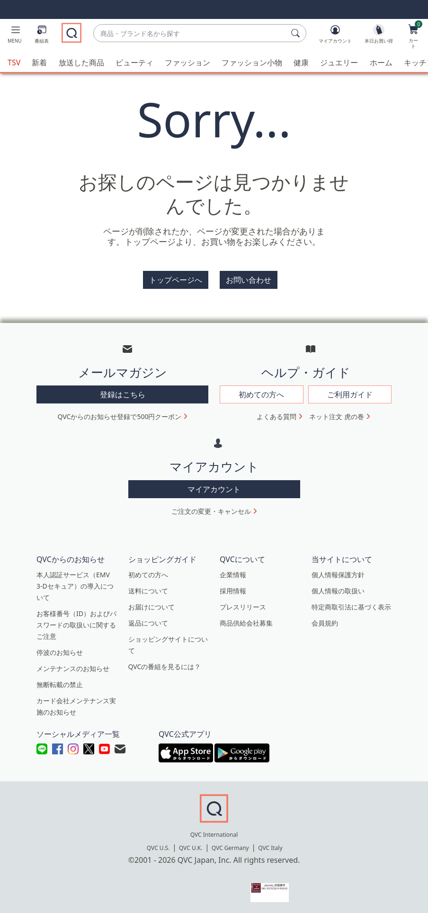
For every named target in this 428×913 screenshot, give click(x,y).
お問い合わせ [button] (248, 280)
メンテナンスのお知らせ (72, 667)
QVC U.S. (158, 847)
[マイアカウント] (335, 36)
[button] (15, 36)
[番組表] (42, 36)
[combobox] (190, 33)
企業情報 (233, 573)
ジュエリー (339, 62)
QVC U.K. (190, 847)
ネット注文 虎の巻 (336, 416)
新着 (39, 62)
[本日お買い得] (379, 36)
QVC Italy (270, 847)
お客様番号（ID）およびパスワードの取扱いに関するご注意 (76, 624)
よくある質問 (276, 416)
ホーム (381, 62)
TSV (14, 62)
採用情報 (233, 589)
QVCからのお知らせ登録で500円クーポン (120, 415)
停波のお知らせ (59, 651)
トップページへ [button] (175, 280)
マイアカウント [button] (214, 488)
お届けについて (151, 605)
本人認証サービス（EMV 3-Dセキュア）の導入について (75, 585)
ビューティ (134, 62)
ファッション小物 (252, 62)
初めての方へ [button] (261, 393)
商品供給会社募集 (246, 622)
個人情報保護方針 (338, 573)
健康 (301, 62)
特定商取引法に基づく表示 (351, 605)
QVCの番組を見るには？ (164, 665)
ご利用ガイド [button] (350, 393)
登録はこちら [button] (122, 393)
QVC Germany (230, 847)
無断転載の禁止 (59, 683)
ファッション (187, 62)
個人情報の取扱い (338, 589)
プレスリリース (243, 605)
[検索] (297, 33)
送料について (148, 589)
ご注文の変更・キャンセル (211, 510)
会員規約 (325, 622)
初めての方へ (148, 573)
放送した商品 (81, 62)
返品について (148, 622)
